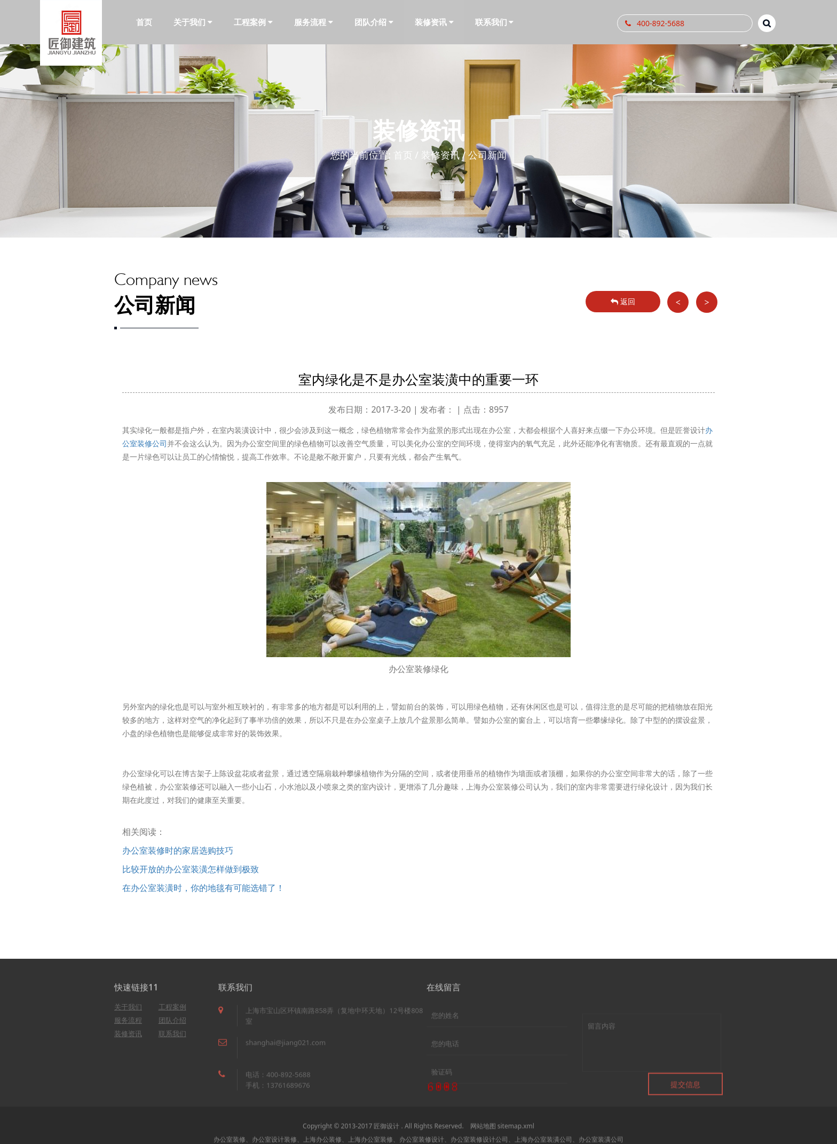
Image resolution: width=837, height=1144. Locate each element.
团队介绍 (172, 1024)
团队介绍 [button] (373, 22)
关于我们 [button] (192, 22)
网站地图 (483, 1134)
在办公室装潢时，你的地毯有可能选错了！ (203, 888)
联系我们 (172, 1038)
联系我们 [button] (494, 22)
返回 (623, 301)
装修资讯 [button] (434, 22)
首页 (144, 22)
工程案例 (172, 1011)
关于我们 (128, 1011)
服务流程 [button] (313, 22)
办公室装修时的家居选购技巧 (177, 850)
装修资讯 (440, 154)
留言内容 (651, 1061)
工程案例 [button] (253, 22)
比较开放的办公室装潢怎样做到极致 (190, 869)
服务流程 (128, 1024)
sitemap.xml (516, 1134)
